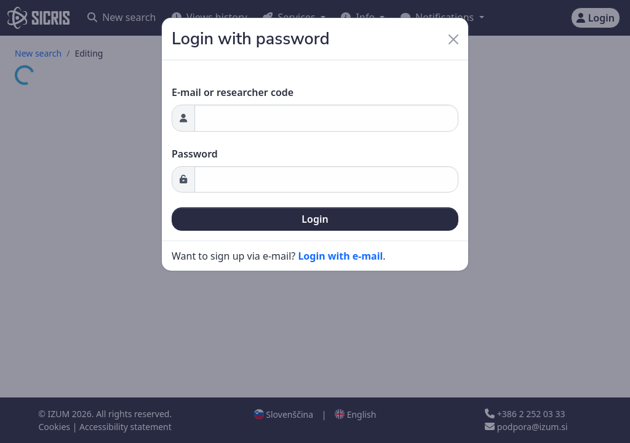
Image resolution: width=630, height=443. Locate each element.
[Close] (453, 39)
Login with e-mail (340, 256)
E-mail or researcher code (232, 92)
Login (314, 219)
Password (195, 154)
